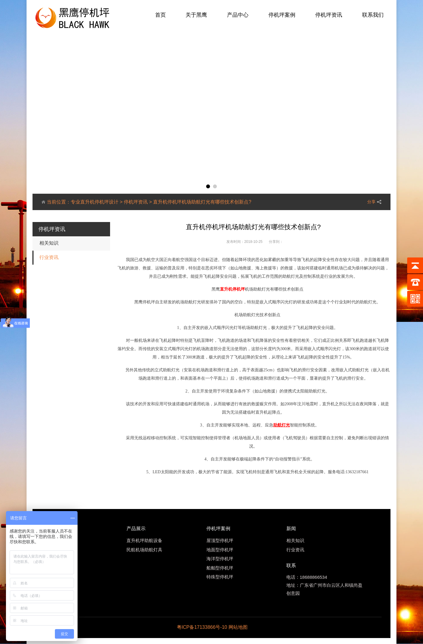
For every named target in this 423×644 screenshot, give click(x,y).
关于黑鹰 (196, 15)
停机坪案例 (281, 15)
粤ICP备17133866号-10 (202, 627)
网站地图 (238, 627)
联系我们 (373, 15)
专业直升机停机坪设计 (94, 201)
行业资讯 (48, 257)
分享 (371, 201)
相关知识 (48, 243)
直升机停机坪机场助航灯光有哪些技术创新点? (202, 201)
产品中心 (237, 15)
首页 (160, 15)
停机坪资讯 (328, 15)
